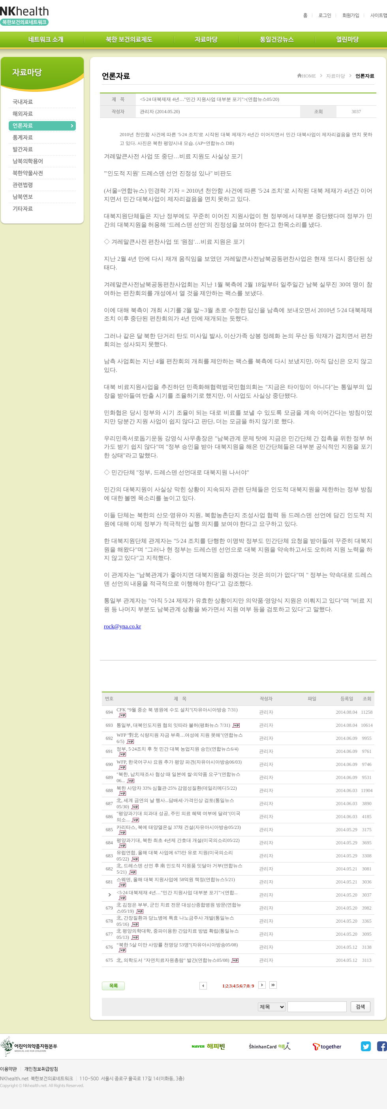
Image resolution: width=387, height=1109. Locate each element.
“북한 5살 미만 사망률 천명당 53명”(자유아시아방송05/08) (177, 945)
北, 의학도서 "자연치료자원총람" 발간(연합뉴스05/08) (172, 960)
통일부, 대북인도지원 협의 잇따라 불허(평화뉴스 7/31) (173, 725)
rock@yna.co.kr (122, 626)
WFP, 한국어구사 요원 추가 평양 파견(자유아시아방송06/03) (179, 762)
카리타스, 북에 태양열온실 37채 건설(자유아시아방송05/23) (178, 827)
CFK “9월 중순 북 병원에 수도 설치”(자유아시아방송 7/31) (176, 710)
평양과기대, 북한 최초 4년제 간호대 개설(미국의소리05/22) (177, 840)
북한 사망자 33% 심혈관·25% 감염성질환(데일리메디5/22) (176, 788)
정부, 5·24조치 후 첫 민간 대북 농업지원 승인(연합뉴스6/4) (177, 749)
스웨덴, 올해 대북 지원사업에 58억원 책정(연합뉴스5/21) (175, 879)
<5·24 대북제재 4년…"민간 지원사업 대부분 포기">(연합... (176, 892)
